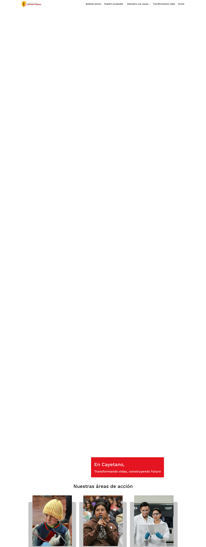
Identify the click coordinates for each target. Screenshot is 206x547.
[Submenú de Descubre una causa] (138, 4)
